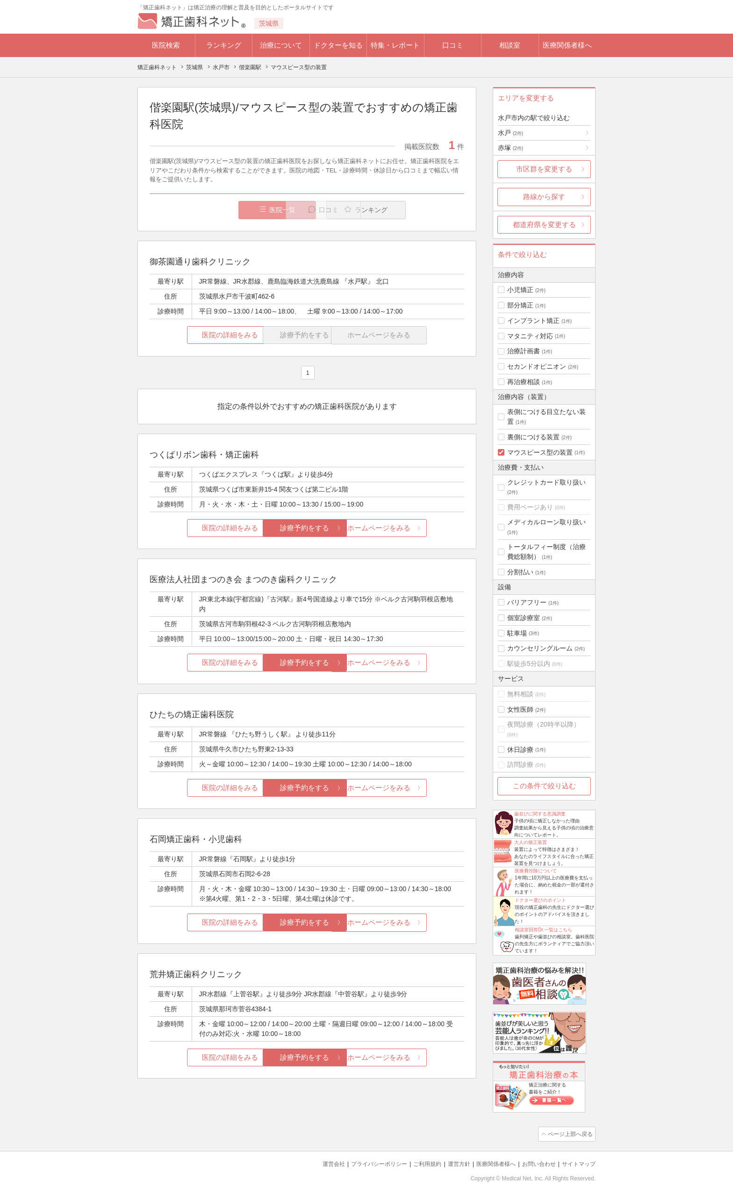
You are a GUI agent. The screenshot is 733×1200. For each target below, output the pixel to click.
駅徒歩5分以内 (528, 663)
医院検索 (166, 45)
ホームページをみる (412, 528)
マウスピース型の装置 (540, 452)
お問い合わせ (535, 1162)
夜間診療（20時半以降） (543, 724)
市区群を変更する (544, 169)
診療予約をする (306, 528)
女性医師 (520, 709)
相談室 (509, 45)
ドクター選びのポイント (540, 900)
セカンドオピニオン (536, 366)
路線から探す (544, 196)
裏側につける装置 (533, 437)
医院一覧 (214, 210)
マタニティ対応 (530, 336)
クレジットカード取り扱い (546, 482)
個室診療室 (523, 617)
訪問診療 (520, 764)
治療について (281, 45)
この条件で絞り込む (544, 786)
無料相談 (520, 694)
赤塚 (510, 147)
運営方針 (449, 1162)
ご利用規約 (415, 1162)
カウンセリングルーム (540, 648)
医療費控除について (536, 870)
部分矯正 (520, 305)
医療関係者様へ (567, 45)
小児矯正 (520, 289)
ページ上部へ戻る (568, 1133)
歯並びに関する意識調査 (540, 813)
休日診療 (520, 749)
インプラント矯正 (533, 320)
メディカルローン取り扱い (546, 522)
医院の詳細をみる (202, 335)
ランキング (223, 45)
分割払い (520, 572)
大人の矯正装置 (530, 842)
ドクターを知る (338, 45)
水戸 (510, 132)
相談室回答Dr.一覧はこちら (543, 929)
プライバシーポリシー (363, 1162)
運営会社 (315, 1162)
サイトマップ (577, 1162)
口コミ (452, 45)
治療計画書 (523, 351)
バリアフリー (526, 602)
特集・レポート (395, 45)
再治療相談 (523, 382)
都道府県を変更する (544, 225)
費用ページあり (530, 507)
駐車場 (517, 633)
